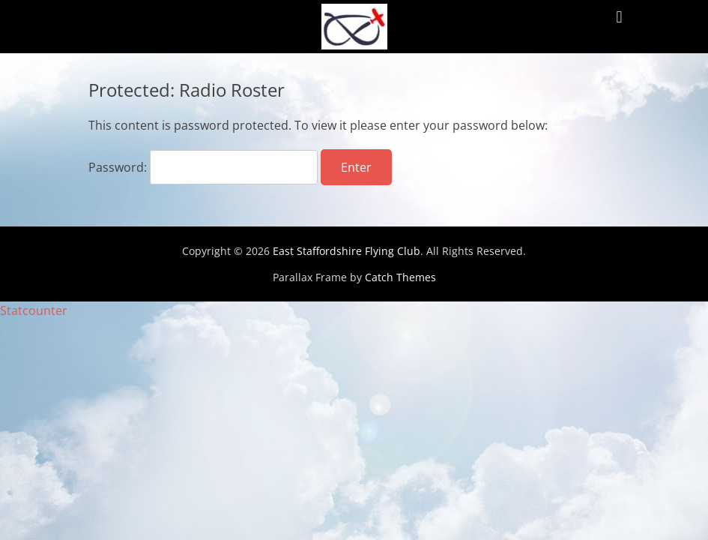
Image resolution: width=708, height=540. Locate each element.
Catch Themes (400, 277)
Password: (203, 167)
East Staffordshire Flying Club (346, 251)
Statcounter (33, 310)
